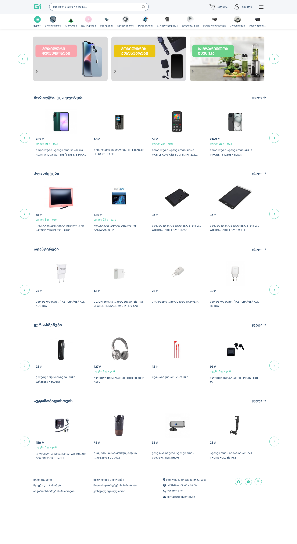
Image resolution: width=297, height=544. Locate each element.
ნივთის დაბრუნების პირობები (115, 519)
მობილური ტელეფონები (59, 97)
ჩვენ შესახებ (42, 513)
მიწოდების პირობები (108, 513)
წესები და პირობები (47, 519)
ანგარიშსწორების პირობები (53, 525)
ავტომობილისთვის (53, 427)
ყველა (259, 97)
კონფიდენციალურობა (109, 525)
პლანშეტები (46, 180)
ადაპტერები (46, 262)
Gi (38, 6)
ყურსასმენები (48, 345)
